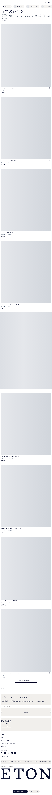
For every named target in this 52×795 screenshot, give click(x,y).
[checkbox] (49, 88)
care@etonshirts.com (6, 726)
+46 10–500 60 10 (6, 723)
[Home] (26, 774)
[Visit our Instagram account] (1, 753)
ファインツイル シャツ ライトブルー (10, 304)
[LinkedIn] (12, 753)
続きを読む (4, 20)
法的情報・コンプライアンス (26, 743)
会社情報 (26, 746)
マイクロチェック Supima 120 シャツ (9, 160)
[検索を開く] (31, 791)
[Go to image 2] (27, 86)
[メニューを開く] (37, 791)
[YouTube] (5, 753)
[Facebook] (15, 753)
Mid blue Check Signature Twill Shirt (9, 600)
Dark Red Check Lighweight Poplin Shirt (10, 456)
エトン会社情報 (26, 740)
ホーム (48, 2)
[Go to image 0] (24, 86)
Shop (26, 734)
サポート (26, 737)
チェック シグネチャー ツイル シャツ (10, 673)
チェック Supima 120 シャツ (7, 88)
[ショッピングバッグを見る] (34, 791)
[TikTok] (8, 753)
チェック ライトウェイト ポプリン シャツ (11, 528)
